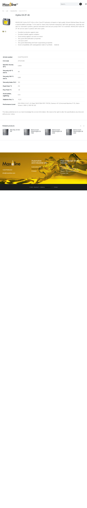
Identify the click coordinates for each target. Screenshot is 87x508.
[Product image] (5, 132)
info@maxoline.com (8, 173)
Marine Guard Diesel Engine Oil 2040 (57, 131)
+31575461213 (7, 170)
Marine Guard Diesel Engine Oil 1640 (78, 131)
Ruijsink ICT (48, 187)
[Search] (64, 4)
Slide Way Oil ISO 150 (15, 130)
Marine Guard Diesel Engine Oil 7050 (36, 131)
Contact (56, 187)
